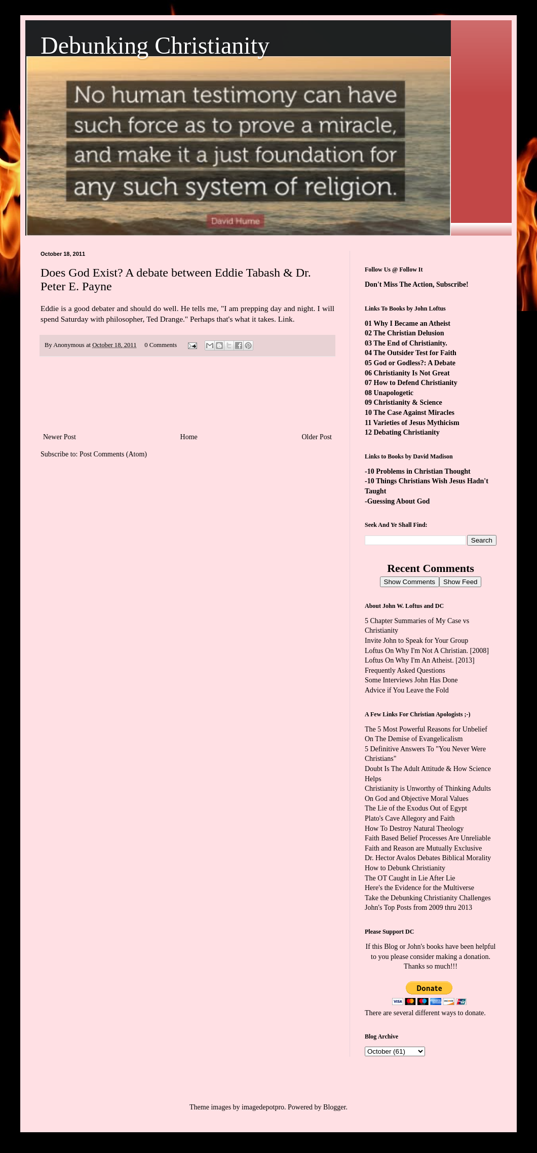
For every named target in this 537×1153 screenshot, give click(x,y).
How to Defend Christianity (415, 383)
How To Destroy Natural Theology (414, 828)
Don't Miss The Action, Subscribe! (417, 284)
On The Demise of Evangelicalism (414, 739)
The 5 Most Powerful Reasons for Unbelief (426, 729)
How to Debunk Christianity (405, 868)
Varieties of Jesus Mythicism (416, 423)
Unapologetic (394, 393)
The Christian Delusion (408, 333)
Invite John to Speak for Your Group (416, 640)
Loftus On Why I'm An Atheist (408, 660)
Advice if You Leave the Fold (407, 690)
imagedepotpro (263, 1107)
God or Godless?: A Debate (415, 363)
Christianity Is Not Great (412, 373)
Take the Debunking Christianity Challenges (428, 898)
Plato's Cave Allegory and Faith (410, 818)
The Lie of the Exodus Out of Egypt (416, 808)
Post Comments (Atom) (113, 454)
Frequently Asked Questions (405, 670)
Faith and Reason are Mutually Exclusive (423, 848)
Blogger (334, 1107)
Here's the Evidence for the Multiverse (419, 888)
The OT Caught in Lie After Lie (410, 878)
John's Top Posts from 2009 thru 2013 (418, 907)
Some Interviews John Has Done (411, 680)
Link (285, 319)
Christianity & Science (408, 402)
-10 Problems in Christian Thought (418, 471)
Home (189, 437)
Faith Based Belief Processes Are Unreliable (427, 838)
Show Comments (409, 582)
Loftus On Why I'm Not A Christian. (416, 651)
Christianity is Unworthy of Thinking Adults (428, 788)
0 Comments (160, 345)
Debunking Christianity (155, 45)
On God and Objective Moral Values (417, 798)
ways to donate (462, 1013)
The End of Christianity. (410, 343)
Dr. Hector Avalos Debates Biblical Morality (428, 858)
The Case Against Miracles (413, 412)
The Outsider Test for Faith (414, 353)
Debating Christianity (407, 432)
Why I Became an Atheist (411, 323)
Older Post (317, 437)
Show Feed (460, 582)
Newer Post (59, 437)
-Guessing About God (397, 501)
